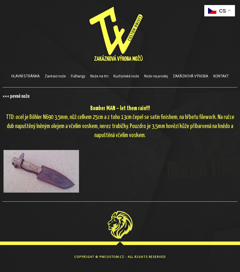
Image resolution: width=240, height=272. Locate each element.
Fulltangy (78, 76)
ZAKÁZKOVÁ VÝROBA (190, 76)
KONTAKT (221, 76)
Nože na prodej (156, 76)
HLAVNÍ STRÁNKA (25, 76)
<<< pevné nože (16, 96)
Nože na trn (99, 76)
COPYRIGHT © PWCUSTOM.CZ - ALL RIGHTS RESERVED (120, 257)
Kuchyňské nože (126, 76)
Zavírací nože (55, 76)
